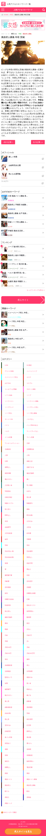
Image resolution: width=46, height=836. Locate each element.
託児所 (29, 725)
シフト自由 (8, 395)
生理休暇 (30, 671)
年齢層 (7, 581)
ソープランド (9, 407)
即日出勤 (30, 515)
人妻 (6, 455)
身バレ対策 (8, 737)
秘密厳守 (8, 689)
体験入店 (30, 461)
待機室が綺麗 (31, 593)
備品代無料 (30, 473)
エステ (29, 377)
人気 (28, 455)
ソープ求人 (8, 413)
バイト (7, 425)
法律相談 (8, 671)
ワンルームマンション (12, 443)
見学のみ (8, 725)
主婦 (28, 443)
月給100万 (8, 653)
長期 (6, 755)
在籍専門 (8, 527)
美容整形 (30, 707)
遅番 (6, 749)
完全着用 (30, 551)
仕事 (6, 461)
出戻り (29, 491)
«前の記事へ (8, 142)
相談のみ (30, 677)
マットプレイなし (32, 431)
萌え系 (7, 719)
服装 (28, 659)
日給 (6, 635)
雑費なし (8, 767)
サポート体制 (31, 389)
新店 (28, 623)
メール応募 (8, 437)
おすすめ (8, 383)
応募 (28, 599)
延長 (6, 593)
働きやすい (8, 479)
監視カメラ (8, 677)
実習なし (30, 557)
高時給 (29, 797)
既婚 (6, 629)
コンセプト (5, 181)
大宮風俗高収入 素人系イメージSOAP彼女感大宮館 (23, 824)
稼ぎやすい (8, 695)
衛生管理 (30, 719)
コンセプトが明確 (11, 389)
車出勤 (29, 737)
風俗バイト (8, 779)
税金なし (30, 689)
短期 (6, 683)
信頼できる (30, 467)
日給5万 (29, 635)
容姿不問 (30, 563)
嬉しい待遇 (13, 157)
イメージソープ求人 (11, 377)
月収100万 (8, 647)
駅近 (28, 791)
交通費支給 (30, 449)
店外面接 (8, 587)
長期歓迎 (30, 755)
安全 (28, 545)
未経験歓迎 (8, 665)
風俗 (28, 773)
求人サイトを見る (23, 831)
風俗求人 (8, 785)
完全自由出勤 (9, 557)
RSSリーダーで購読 (10, 812)
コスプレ (30, 383)
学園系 (29, 539)
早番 (6, 641)
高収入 (7, 797)
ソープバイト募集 (32, 401)
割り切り (8, 509)
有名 (6, 659)
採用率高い (30, 611)
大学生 (29, 527)
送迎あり (8, 743)
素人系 (7, 701)
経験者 (29, 701)
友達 (6, 521)
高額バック (8, 803)
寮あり (29, 569)
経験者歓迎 (8, 707)
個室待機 (8, 473)
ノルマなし (30, 419)
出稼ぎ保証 (8, 497)
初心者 (29, 497)
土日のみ (30, 521)
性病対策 (8, 605)
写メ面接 (30, 485)
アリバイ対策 (9, 371)
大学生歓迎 (8, 533)
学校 (6, 545)
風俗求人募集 (31, 785)
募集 (28, 509)
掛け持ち (8, 611)
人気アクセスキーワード (23, 10)
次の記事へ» (38, 142)
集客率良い (30, 761)
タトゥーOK (9, 419)
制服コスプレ (9, 503)
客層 (6, 563)
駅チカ (7, 791)
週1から (29, 743)
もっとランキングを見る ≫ (36, 290)
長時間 (29, 749)
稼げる (29, 695)
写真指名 (8, 491)
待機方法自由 (9, 599)
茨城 (28, 713)
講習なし (30, 731)
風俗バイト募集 (32, 779)
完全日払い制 (9, 551)
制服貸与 (30, 503)
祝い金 (29, 683)
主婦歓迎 (8, 449)
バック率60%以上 (32, 425)
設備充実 (8, 731)
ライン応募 (30, 437)
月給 (28, 647)
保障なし (8, 467)
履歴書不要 (8, 575)
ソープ (29, 395)
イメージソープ (32, 371)
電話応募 (30, 767)
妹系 (6, 539)
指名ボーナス (31, 605)
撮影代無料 (8, 617)
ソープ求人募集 (32, 413)
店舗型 (29, 587)
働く (28, 479)
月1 (28, 641)
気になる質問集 (15, 174)
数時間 (29, 617)
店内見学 (30, 581)
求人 (28, 665)
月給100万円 (31, 653)
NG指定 (29, 365)
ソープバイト (9, 401)
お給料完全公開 (15, 165)
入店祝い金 (8, 485)
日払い (29, 629)
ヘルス (7, 431)
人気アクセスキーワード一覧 (16, 4)
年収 (28, 575)
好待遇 (29, 533)
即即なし (8, 515)
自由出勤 (8, 713)
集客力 (7, 761)
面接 (6, 773)
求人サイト (23, 300)
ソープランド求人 (32, 407)
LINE (6, 365)
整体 (6, 623)
